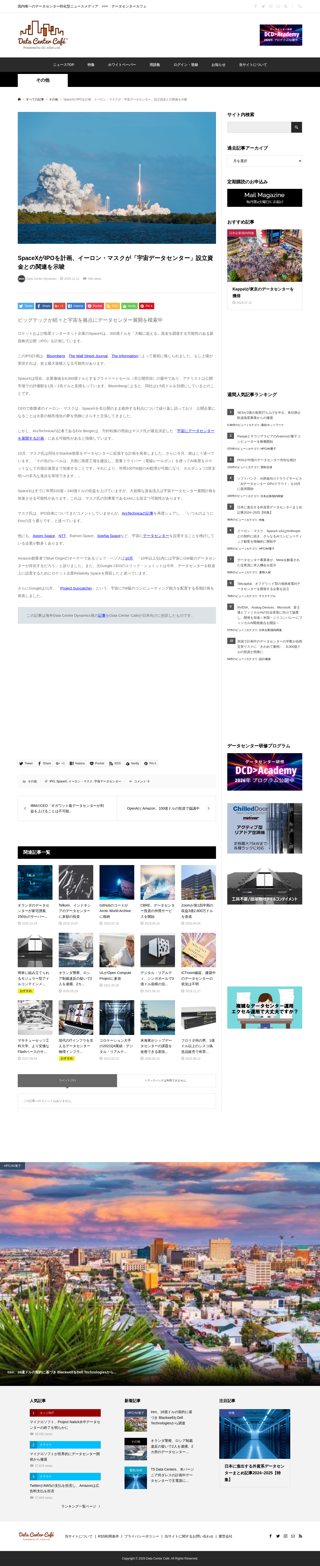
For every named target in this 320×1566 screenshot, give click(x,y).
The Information (125, 356)
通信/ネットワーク (272, 424)
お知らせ (219, 65)
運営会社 (225, 1536)
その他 (43, 80)
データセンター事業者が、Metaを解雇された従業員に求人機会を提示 (268, 562)
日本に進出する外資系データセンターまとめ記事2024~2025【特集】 (269, 509)
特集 (91, 65)
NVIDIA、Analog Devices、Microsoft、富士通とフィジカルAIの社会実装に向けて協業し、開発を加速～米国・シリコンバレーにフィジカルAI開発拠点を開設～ (269, 615)
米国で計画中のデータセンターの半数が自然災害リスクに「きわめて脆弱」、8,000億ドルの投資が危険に (269, 646)
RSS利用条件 (108, 1536)
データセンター (156, 536)
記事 (102, 615)
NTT (62, 536)
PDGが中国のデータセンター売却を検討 (266, 460)
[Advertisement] (164, 34)
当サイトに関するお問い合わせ (189, 1536)
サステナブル (267, 596)
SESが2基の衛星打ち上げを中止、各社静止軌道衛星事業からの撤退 (269, 415)
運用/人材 (265, 572)
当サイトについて (253, 65)
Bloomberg (56, 356)
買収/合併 (266, 467)
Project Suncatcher (76, 588)
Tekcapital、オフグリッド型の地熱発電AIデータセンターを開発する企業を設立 (268, 586)
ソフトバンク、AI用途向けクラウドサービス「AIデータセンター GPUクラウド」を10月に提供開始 (269, 484)
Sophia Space (108, 536)
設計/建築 (265, 658)
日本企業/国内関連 (271, 496)
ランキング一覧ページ (78, 1506)
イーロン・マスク (80, 781)
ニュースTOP (63, 65)
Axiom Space (44, 536)
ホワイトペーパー (122, 65)
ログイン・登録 (186, 65)
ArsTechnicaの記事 (138, 513)
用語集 (155, 65)
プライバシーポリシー (141, 1536)
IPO (52, 781)
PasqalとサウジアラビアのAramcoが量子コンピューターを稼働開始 (269, 438)
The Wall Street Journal (88, 356)
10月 (129, 558)
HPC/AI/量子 (268, 448)
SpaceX (61, 781)
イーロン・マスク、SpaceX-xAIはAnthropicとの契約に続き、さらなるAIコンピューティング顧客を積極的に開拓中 (269, 536)
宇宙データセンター (107, 781)
